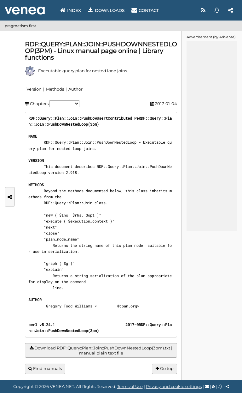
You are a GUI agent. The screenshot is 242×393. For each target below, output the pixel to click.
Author (75, 89)
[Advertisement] (212, 135)
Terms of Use (130, 386)
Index (70, 10)
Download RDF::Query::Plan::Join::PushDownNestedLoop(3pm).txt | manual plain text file (101, 350)
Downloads (106, 10)
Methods (55, 89)
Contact (144, 10)
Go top (164, 368)
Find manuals (45, 368)
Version (34, 89)
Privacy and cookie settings (174, 386)
